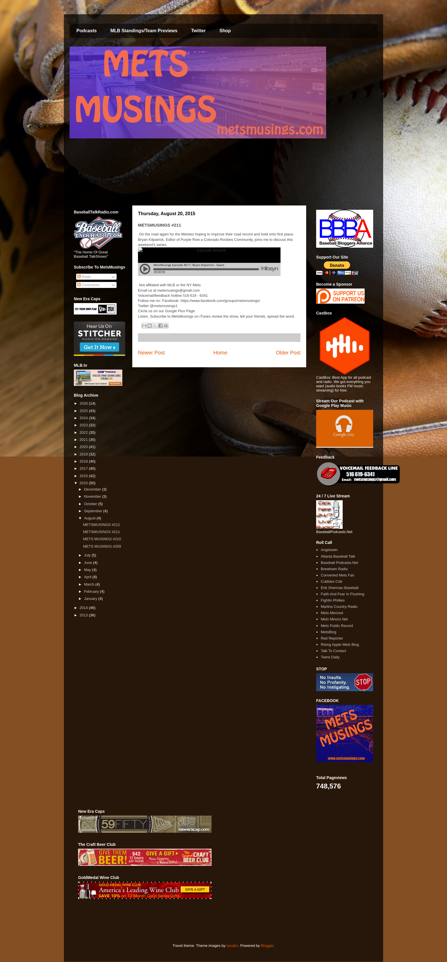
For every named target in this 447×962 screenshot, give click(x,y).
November (93, 496)
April (88, 577)
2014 (84, 608)
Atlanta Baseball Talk (338, 556)
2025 (84, 411)
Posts (84, 277)
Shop (225, 30)
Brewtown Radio (334, 569)
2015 (84, 483)
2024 (84, 418)
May (88, 570)
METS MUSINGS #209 (102, 546)
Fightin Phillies (333, 600)
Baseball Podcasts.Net (339, 562)
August (90, 518)
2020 (84, 447)
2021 (84, 439)
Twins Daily (330, 657)
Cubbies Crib (331, 581)
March (90, 584)
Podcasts (86, 30)
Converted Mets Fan (337, 575)
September (93, 511)
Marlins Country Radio (339, 606)
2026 (84, 403)
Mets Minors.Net (334, 619)
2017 (84, 468)
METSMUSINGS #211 (101, 532)
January (91, 598)
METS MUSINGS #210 (102, 539)
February (92, 591)
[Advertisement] (182, 921)
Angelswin (329, 550)
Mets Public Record (337, 626)
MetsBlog (328, 632)
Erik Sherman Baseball (339, 588)
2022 (84, 432)
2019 (84, 454)
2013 (84, 615)
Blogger (267, 945)
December (93, 489)
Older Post (288, 353)
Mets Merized (332, 613)
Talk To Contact (333, 651)
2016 (84, 476)
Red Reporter (332, 638)
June (88, 562)
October (91, 504)
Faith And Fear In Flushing (342, 594)
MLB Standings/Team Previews (143, 30)
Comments (88, 285)
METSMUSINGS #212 (101, 525)
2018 (84, 461)
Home (220, 353)
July (88, 555)
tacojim (232, 945)
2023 (84, 425)
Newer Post (151, 353)
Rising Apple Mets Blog (340, 644)
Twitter (198, 30)
